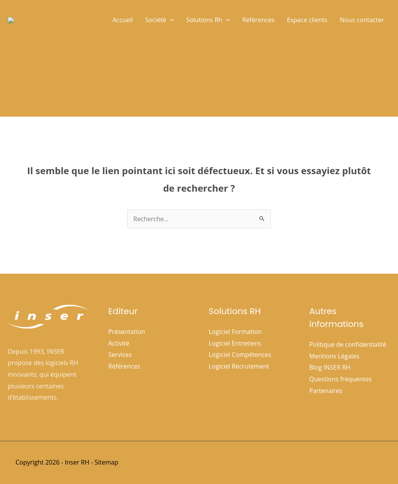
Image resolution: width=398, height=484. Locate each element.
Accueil (122, 20)
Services (120, 354)
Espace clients (307, 20)
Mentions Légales (334, 356)
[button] (170, 20)
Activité (118, 343)
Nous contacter (362, 20)
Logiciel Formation (235, 331)
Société (159, 20)
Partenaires (326, 390)
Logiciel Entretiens (235, 343)
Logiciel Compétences (240, 354)
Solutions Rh (208, 20)
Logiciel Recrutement (239, 366)
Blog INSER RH (330, 367)
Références (258, 20)
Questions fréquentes (340, 379)
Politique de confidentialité (348, 344)
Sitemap (106, 462)
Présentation (126, 331)
